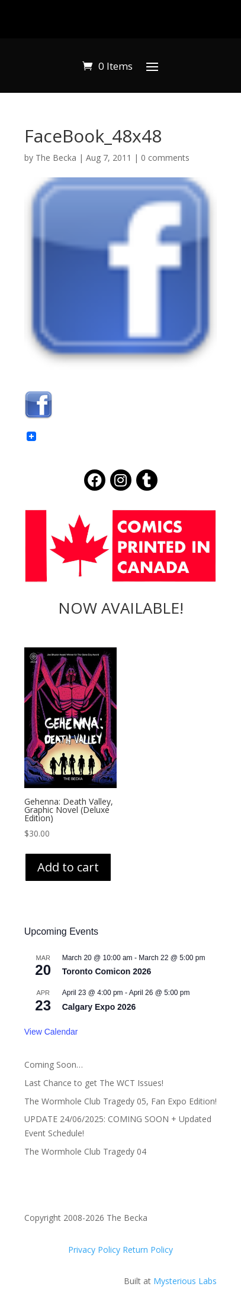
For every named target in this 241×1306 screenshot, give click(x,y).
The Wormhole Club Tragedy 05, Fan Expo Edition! (120, 1101)
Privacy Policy (95, 1249)
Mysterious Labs (185, 1280)
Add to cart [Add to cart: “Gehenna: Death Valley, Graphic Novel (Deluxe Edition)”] (68, 867)
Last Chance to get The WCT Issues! (93, 1082)
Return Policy (148, 1249)
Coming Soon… (53, 1064)
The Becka (56, 157)
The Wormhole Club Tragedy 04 (85, 1151)
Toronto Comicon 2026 (107, 971)
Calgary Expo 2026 (99, 1007)
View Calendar (51, 1031)
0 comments (165, 157)
